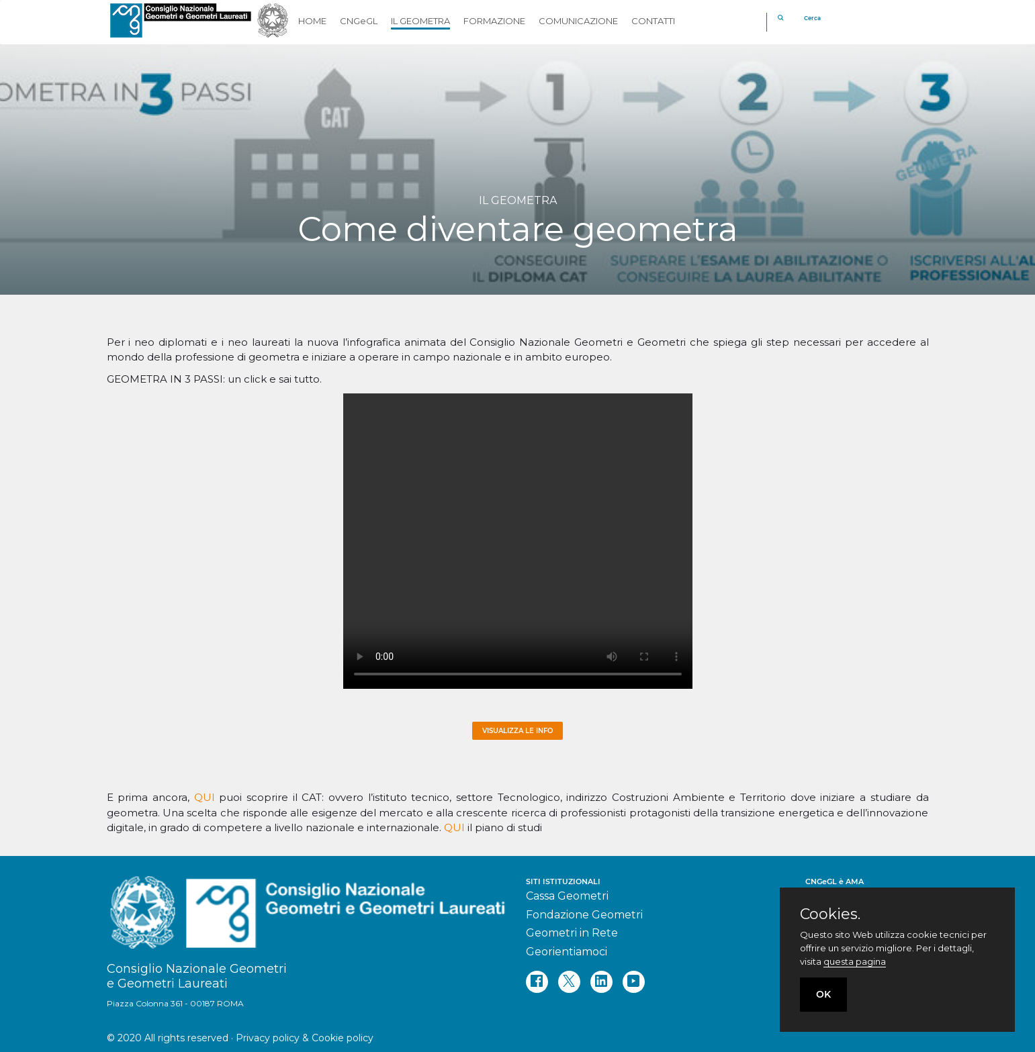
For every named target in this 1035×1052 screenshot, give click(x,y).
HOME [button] (312, 20)
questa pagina (854, 961)
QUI (204, 797)
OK (823, 994)
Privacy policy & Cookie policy (304, 1038)
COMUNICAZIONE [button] (578, 20)
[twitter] (569, 982)
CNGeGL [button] (358, 20)
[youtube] (634, 982)
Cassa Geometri (567, 896)
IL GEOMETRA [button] (420, 20)
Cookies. (830, 914)
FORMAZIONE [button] (494, 20)
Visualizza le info (517, 730)
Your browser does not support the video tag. (517, 541)
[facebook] (537, 982)
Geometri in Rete (572, 932)
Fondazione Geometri (584, 914)
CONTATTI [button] (653, 20)
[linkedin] (601, 982)
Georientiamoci (566, 951)
